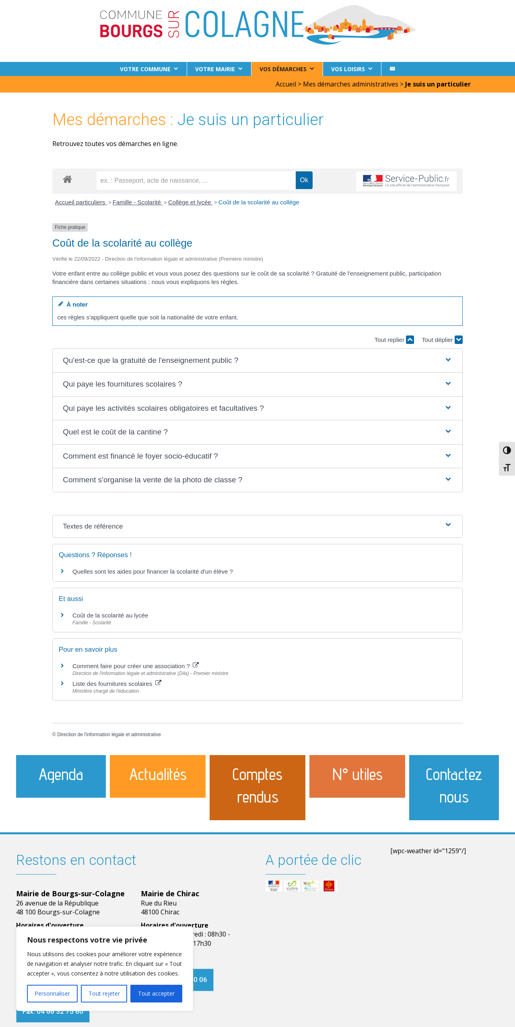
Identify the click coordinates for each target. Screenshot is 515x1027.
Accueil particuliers (81, 202)
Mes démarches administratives (350, 84)
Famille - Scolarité (138, 202)
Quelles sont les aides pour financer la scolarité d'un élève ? (152, 571)
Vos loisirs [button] (348, 69)
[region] (104, 968)
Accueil (286, 84)
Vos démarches (283, 69)
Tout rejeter (104, 993)
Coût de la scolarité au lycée (110, 615)
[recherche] (196, 180)
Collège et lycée (190, 202)
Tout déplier (442, 339)
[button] (257, 361)
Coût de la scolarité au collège (258, 202)
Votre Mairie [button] (215, 69)
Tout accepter (156, 993)
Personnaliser (52, 993)
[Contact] (392, 69)
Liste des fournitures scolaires (116, 683)
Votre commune (145, 69)
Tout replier (394, 339)
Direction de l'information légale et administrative (109, 734)
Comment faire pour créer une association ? (135, 666)
